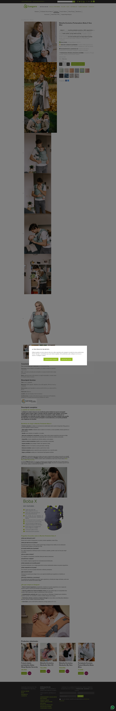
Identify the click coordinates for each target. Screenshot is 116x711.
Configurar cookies (51, 359)
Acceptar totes (66, 359)
